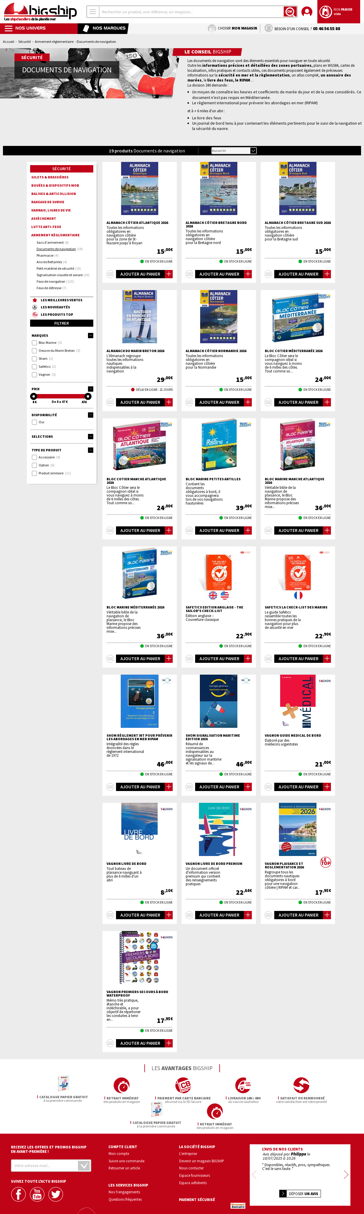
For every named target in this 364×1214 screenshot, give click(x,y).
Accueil (8, 41)
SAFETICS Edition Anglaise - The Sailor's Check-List (214, 609)
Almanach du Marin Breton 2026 (135, 351)
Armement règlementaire (54, 41)
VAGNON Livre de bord (126, 863)
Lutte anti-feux (46, 226)
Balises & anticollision (53, 193)
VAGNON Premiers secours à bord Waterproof (137, 993)
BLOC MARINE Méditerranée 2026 (135, 607)
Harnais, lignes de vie (51, 210)
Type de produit (62, 450)
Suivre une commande (126, 1134)
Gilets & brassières (49, 177)
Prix (62, 389)
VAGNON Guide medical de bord (293, 735)
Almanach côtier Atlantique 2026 (137, 222)
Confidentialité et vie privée (272, 1192)
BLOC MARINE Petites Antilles (213, 479)
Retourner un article (124, 1142)
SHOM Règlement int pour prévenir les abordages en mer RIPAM (139, 737)
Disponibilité (62, 415)
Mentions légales (265, 1200)
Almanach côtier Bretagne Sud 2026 (298, 222)
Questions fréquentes (125, 1173)
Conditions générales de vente (325, 1192)
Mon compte (119, 1127)
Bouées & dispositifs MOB (55, 185)
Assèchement (43, 218)
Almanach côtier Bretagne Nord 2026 (216, 224)
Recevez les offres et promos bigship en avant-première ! (48, 1123)
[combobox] (93, 11)
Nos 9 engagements (124, 1166)
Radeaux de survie (47, 202)
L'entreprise (188, 1127)
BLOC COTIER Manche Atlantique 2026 (136, 480)
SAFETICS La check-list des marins (296, 607)
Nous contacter (191, 1142)
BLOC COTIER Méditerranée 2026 (293, 351)
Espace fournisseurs (194, 1149)
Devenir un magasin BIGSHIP (201, 1134)
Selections (62, 436)
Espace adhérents (193, 1156)
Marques (62, 335)
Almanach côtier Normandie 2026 (216, 351)
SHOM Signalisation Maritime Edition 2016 (213, 737)
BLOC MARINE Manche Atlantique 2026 (294, 480)
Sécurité (24, 41)
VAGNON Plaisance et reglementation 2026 (284, 865)
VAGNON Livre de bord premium (214, 863)
